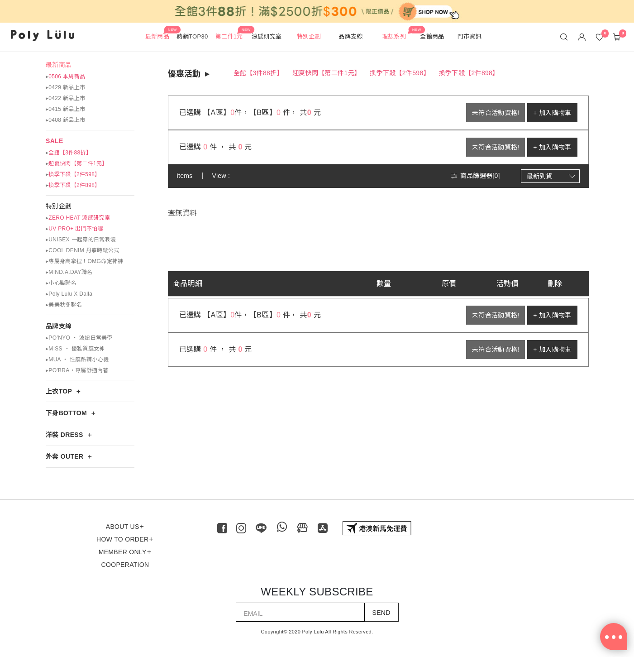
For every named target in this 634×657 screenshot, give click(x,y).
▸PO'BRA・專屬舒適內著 (77, 370)
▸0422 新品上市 (65, 98)
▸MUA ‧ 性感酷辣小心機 (77, 359)
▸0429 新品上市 (65, 87)
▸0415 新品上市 (65, 109)
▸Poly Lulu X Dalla (69, 294)
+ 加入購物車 (552, 112)
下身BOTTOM (66, 413)
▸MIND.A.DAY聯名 (69, 272)
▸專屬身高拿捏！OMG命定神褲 (84, 261)
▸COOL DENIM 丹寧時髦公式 (82, 250)
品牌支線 (59, 326)
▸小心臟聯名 (61, 283)
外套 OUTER (64, 456)
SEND (381, 612)
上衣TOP (59, 391)
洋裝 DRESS (64, 434)
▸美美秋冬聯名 (64, 305)
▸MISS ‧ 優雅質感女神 (75, 348)
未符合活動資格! (495, 112)
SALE (54, 140)
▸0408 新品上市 (65, 120)
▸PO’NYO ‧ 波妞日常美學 (79, 338)
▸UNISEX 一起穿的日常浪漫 (81, 239)
